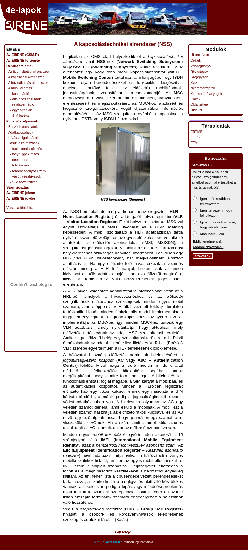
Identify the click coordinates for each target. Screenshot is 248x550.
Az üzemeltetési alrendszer (27, 71)
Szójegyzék (199, 77)
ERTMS (196, 132)
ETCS (195, 137)
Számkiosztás (17, 187)
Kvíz (193, 82)
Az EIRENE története (23, 60)
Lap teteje (123, 532)
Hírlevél (196, 110)
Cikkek (195, 60)
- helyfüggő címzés (22, 154)
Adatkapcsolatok (19, 132)
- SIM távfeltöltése (21, 182)
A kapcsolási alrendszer (25, 77)
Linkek (195, 99)
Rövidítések (199, 71)
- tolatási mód (18, 165)
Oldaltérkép (199, 104)
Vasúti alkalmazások (22, 143)
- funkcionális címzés (24, 149)
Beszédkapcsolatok (22, 126)
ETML (195, 143)
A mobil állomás (19, 88)
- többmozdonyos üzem (26, 171)
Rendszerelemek (19, 66)
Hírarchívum (199, 55)
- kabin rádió (17, 94)
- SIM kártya (17, 115)
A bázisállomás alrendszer (27, 82)
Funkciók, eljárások (22, 121)
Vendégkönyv (200, 66)
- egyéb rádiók (19, 110)
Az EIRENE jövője (20, 198)
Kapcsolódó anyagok (206, 94)
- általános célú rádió (24, 99)
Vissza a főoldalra (19, 207)
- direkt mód (17, 160)
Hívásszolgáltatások (22, 138)
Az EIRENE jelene (20, 193)
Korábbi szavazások (208, 247)
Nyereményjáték (202, 88)
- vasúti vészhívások (23, 176)
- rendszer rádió (20, 104)
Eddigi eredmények (207, 241)
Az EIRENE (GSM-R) (22, 55)
